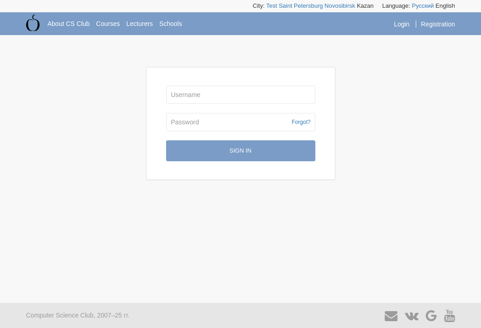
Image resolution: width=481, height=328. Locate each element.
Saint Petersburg (301, 5)
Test (271, 5)
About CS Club (68, 23)
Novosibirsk (339, 5)
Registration (438, 24)
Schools (170, 23)
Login (402, 24)
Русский (423, 5)
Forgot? (301, 122)
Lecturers (139, 23)
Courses (108, 23)
